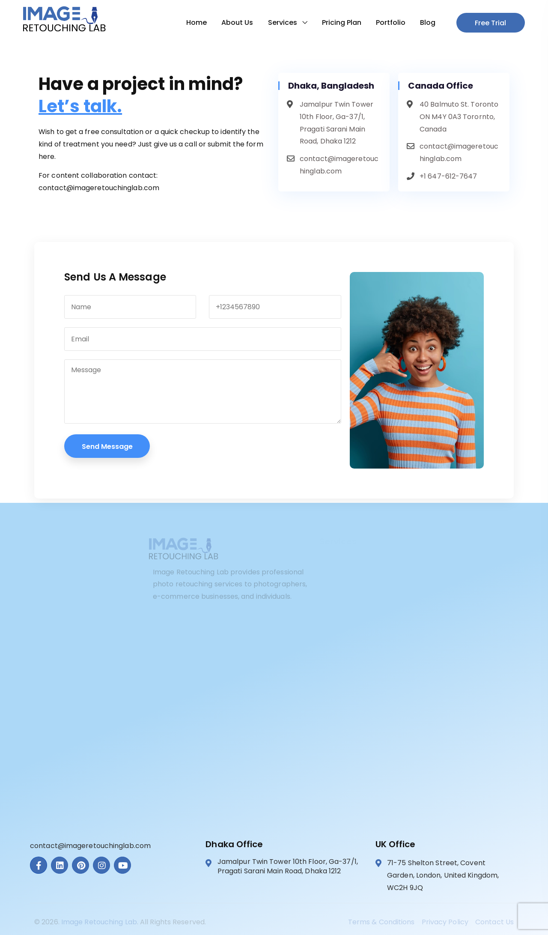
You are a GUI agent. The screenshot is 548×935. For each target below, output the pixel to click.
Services (279, 22)
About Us (234, 22)
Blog (424, 22)
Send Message (107, 446)
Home (193, 22)
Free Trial (487, 23)
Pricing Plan (338, 22)
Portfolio (387, 22)
